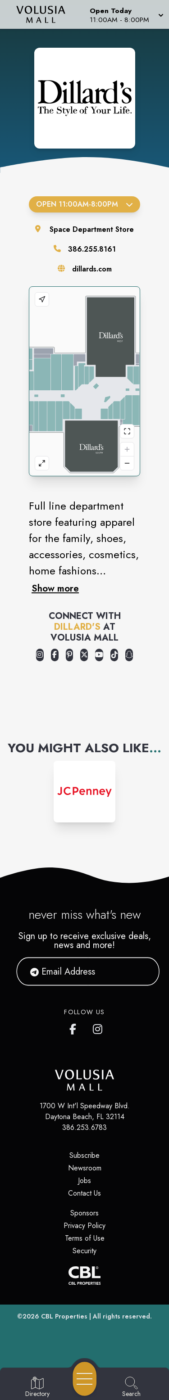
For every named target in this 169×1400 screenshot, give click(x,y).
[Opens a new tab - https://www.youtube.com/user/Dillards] (99, 654)
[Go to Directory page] (37, 1387)
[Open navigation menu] (85, 1378)
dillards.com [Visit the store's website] (92, 269)
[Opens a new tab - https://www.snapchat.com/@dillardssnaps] (129, 654)
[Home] (44, 14)
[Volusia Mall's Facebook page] (75, 1027)
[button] (125, 14)
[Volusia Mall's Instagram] (98, 1027)
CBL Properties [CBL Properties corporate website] (64, 1316)
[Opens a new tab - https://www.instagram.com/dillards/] (40, 654)
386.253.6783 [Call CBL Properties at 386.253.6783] (84, 1127)
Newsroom (84, 1168)
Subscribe (84, 1155)
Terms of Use (85, 1238)
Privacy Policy (84, 1225)
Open (84, 204)
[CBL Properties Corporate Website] (84, 1275)
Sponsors (84, 1213)
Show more (55, 588)
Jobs (84, 1180)
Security (84, 1251)
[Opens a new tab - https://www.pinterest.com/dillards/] (69, 654)
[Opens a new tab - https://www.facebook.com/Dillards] (55, 654)
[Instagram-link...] (84, 791)
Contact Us (84, 1193)
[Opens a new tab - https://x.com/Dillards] (84, 654)
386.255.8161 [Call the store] (92, 249)
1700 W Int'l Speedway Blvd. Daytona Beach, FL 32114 (85, 1111)
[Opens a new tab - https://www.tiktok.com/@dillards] (114, 654)
